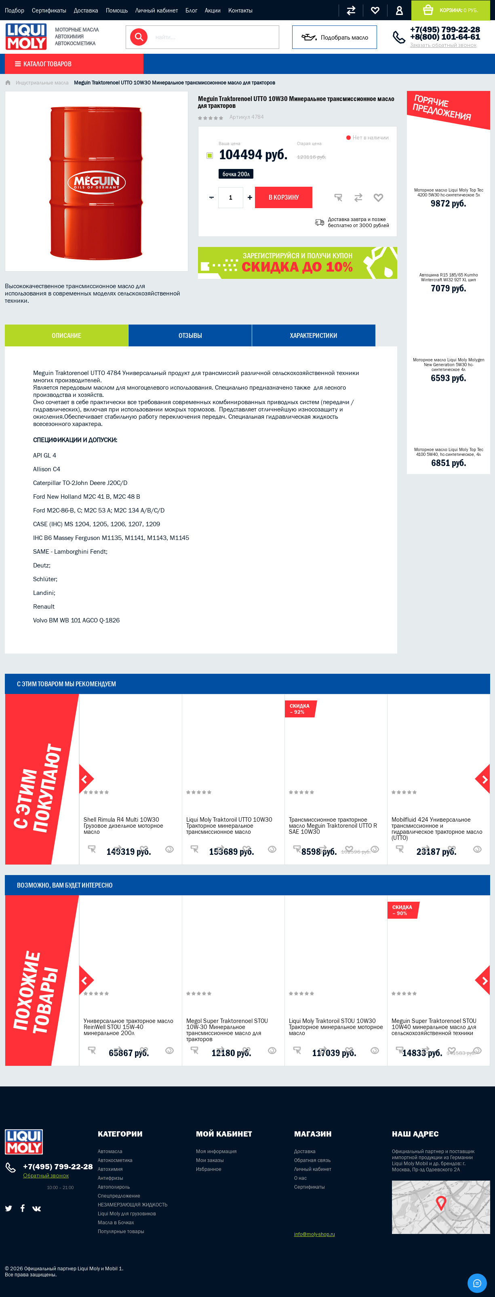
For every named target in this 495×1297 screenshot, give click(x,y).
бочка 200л (236, 174)
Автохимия (110, 1169)
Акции (213, 10)
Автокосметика (115, 1160)
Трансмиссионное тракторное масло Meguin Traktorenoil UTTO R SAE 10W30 (333, 825)
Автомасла (110, 1151)
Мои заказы (210, 1160)
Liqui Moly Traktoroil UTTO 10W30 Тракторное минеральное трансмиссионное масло (229, 825)
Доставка (86, 10)
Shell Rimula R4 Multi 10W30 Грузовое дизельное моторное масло (123, 825)
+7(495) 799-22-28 (445, 29)
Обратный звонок (46, 1176)
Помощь (117, 10)
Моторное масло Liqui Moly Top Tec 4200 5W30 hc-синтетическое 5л (448, 192)
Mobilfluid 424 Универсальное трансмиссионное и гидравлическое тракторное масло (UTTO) (437, 828)
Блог (191, 10)
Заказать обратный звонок (443, 45)
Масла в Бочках (116, 1222)
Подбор (14, 10)
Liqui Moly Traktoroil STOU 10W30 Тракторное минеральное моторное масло (336, 1027)
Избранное (208, 1169)
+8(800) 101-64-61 (445, 36)
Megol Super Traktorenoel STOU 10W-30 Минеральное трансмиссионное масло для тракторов (227, 1030)
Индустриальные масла (42, 83)
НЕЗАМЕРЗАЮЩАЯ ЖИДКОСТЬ (132, 1205)
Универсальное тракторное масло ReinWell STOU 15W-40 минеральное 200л (128, 1027)
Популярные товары (121, 1231)
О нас (300, 1178)
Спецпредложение (119, 1196)
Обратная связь (312, 1160)
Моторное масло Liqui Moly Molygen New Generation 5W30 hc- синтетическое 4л (448, 364)
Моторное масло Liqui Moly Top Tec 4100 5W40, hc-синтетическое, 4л (448, 452)
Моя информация (216, 1151)
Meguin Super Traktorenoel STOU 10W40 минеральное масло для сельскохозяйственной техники (434, 1027)
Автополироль (114, 1187)
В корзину (284, 197)
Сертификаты (49, 10)
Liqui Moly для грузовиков (127, 1214)
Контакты (240, 10)
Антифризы (110, 1178)
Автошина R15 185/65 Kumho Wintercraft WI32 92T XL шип (448, 277)
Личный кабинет (156, 10)
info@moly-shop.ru (314, 1234)
